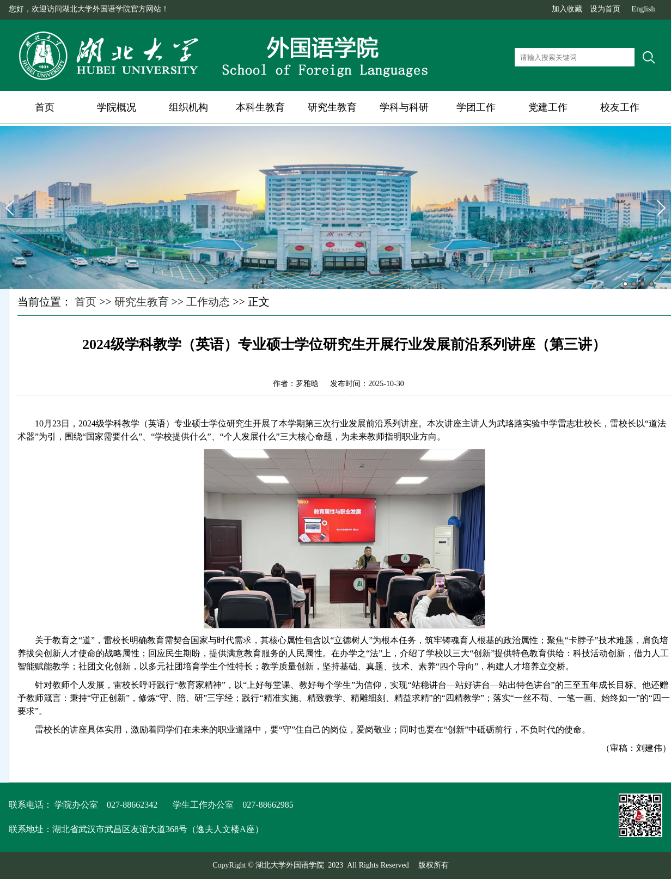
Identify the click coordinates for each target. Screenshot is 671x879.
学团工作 (476, 107)
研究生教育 (332, 107)
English (643, 9)
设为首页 (605, 9)
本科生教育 (260, 107)
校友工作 (619, 107)
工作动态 (208, 302)
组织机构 (188, 107)
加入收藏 (567, 9)
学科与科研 (404, 107)
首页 (44, 107)
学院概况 (116, 107)
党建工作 (548, 107)
